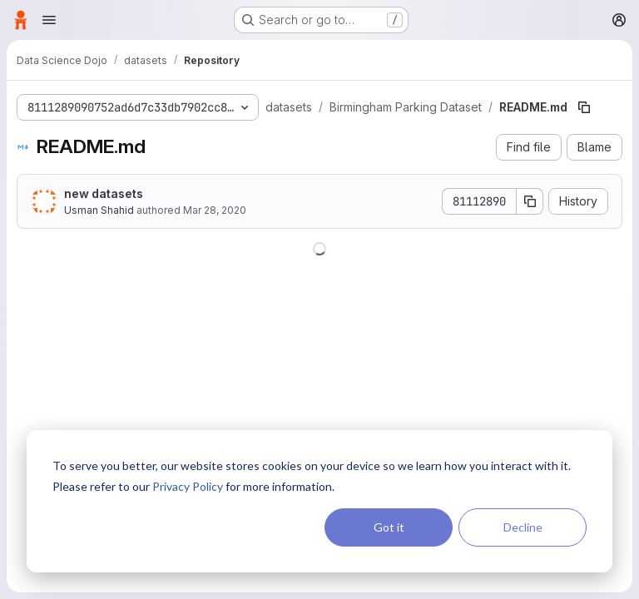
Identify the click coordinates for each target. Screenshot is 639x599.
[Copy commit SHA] (530, 201)
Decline (522, 527)
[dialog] (319, 501)
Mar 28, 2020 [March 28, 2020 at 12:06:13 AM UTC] (214, 210)
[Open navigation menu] (49, 20)
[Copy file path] (584, 107)
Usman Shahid (99, 210)
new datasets (103, 193)
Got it (389, 527)
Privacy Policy (187, 486)
